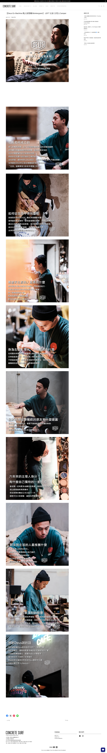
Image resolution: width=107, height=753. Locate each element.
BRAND (41, 6)
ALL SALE (35, 6)
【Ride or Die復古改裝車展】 (89, 43)
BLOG (47, 6)
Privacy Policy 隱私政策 (54, 750)
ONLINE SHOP (27, 6)
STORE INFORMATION (61, 6)
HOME (20, 6)
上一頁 (8, 720)
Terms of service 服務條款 (45, 750)
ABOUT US (52, 6)
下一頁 (66, 720)
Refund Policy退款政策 (62, 750)
